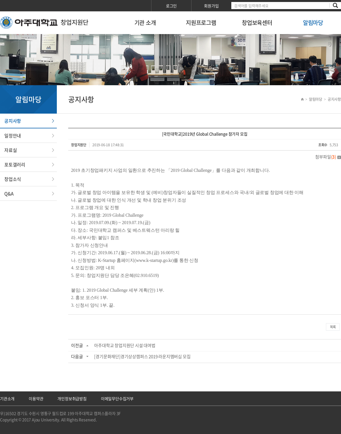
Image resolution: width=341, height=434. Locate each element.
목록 (333, 326)
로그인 (171, 6)
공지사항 (12, 120)
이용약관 (36, 398)
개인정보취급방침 (71, 398)
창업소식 (12, 179)
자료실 (10, 150)
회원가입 (211, 6)
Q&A (8, 193)
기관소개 (7, 398)
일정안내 (12, 135)
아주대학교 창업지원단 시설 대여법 (124, 345)
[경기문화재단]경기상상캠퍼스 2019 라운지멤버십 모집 (142, 356)
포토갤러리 (14, 164)
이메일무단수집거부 (117, 398)
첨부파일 (328, 157)
